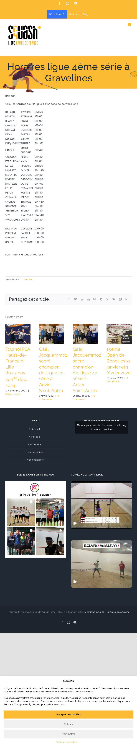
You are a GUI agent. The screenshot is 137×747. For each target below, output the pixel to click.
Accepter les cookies (68, 714)
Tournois (27, 279)
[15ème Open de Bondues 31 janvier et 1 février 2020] (119, 333)
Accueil (36, 429)
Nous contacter (35, 459)
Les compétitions (35, 452)
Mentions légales (94, 612)
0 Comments (12, 394)
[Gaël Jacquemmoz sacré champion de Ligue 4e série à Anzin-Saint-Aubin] (51, 333)
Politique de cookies (66, 742)
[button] (21, 512)
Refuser (68, 724)
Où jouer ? (35, 444)
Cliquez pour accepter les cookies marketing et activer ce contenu (101, 427)
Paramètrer (68, 733)
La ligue (35, 436)
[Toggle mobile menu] (130, 24)
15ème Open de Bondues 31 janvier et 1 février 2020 (118, 361)
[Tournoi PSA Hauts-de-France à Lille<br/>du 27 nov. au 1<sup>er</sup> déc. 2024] (18, 333)
